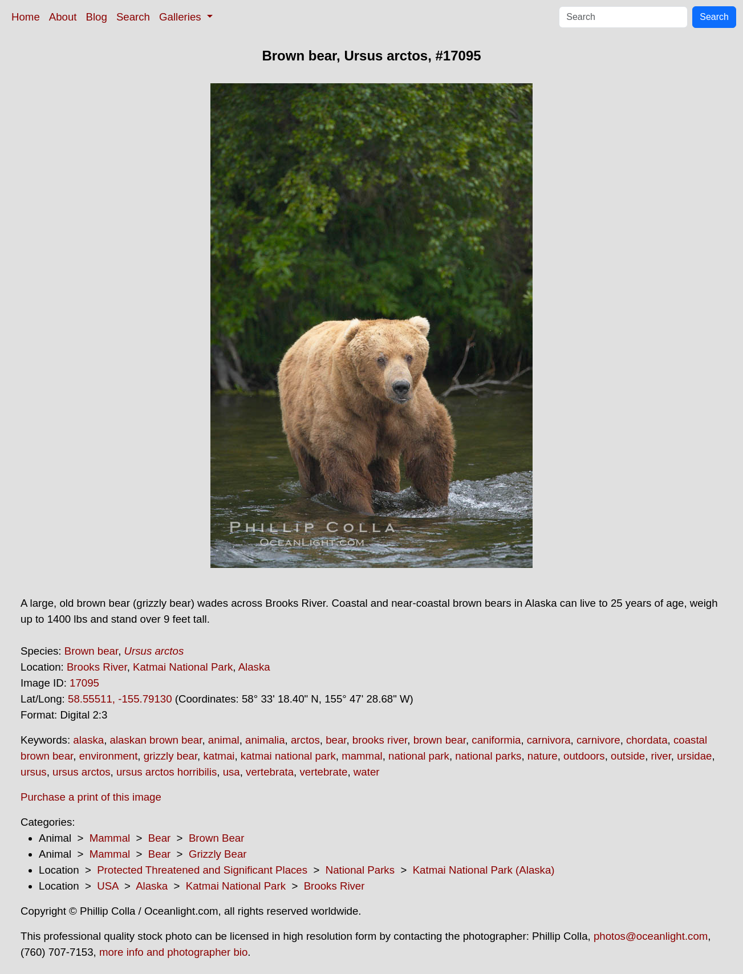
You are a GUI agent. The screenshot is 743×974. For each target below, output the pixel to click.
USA (107, 886)
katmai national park (288, 756)
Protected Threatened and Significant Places (202, 870)
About (63, 17)
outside (628, 756)
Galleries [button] (181, 17)
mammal (362, 756)
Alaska (254, 667)
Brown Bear (216, 838)
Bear (159, 838)
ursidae (694, 756)
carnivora (549, 740)
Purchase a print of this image (91, 797)
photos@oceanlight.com (651, 936)
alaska (88, 740)
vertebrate (323, 772)
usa (231, 772)
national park (418, 756)
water (367, 772)
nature (542, 756)
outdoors (584, 756)
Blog (96, 17)
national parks (488, 756)
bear (336, 740)
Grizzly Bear (218, 854)
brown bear (439, 740)
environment (108, 756)
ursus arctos (81, 772)
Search (133, 17)
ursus (34, 772)
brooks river (379, 740)
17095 (84, 683)
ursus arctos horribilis (166, 772)
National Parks (360, 870)
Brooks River (97, 667)
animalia (265, 740)
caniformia (496, 740)
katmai (218, 756)
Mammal (110, 838)
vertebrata (270, 772)
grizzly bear (170, 756)
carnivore (598, 740)
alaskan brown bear (156, 740)
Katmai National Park (183, 667)
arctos (305, 740)
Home (25, 17)
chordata (647, 740)
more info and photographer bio (173, 952)
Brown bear (91, 651)
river (661, 756)
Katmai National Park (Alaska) (484, 870)
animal (223, 740)
